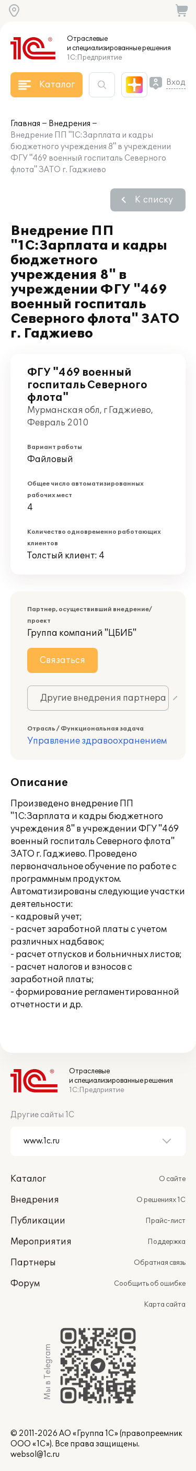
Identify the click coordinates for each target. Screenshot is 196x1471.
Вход (176, 82)
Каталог (28, 1179)
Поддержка (166, 1242)
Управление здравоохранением (97, 741)
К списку (154, 200)
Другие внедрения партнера (103, 698)
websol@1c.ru (35, 1454)
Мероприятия (41, 1242)
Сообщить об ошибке (150, 1283)
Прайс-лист (165, 1221)
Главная (25, 123)
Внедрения (69, 123)
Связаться (62, 660)
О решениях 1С (161, 1200)
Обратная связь (160, 1263)
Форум (25, 1283)
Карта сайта (165, 1304)
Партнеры (33, 1262)
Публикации (37, 1221)
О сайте (172, 1179)
